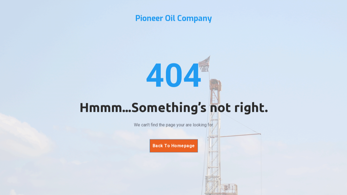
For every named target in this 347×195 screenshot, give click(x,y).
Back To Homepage (173, 145)
